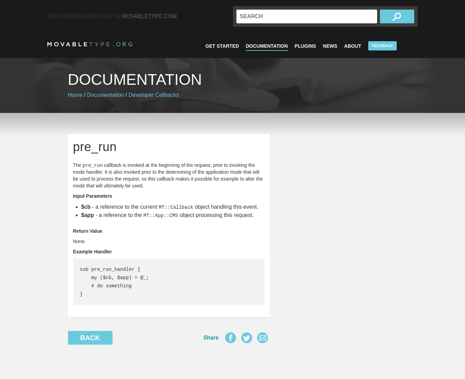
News (330, 46)
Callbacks (167, 95)
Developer (141, 95)
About (352, 46)
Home (75, 95)
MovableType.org (89, 44)
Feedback (382, 46)
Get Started (222, 46)
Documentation (267, 46)
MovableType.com (149, 16)
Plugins (305, 46)
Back (90, 338)
